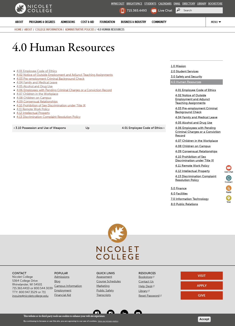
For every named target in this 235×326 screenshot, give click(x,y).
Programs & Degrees (42, 22)
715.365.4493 (137, 10)
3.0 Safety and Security (186, 76)
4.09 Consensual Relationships (37, 101)
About (19, 22)
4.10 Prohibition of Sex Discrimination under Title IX (51, 105)
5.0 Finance (179, 188)
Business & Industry (133, 22)
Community (159, 22)
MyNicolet (117, 3)
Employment (62, 290)
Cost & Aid (87, 22)
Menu (214, 22)
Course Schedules (108, 281)
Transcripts (103, 295)
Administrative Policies (79, 29)
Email (177, 3)
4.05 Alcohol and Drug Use (35, 86)
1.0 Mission (178, 66)
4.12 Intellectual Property (33, 113)
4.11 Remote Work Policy (33, 109)
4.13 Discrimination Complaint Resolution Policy (48, 117)
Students (150, 3)
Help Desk (147, 286)
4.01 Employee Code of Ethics (37, 71)
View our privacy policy (108, 321)
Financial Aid (62, 295)
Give (201, 295)
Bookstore (215, 3)
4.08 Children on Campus (34, 98)
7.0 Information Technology (190, 199)
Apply (228, 192)
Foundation (107, 22)
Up (87, 128)
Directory (188, 3)
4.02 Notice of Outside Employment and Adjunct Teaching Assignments (65, 75)
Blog (57, 281)
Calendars (165, 3)
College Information (48, 29)
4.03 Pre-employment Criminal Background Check (50, 78)
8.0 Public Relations (184, 204)
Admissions (68, 22)
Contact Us (146, 281)
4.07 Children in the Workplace (37, 94)
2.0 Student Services (184, 71)
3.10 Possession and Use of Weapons (40, 128)
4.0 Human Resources (186, 82)
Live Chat (165, 10)
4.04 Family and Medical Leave (37, 82)
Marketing (103, 286)
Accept (204, 319)
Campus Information (68, 286)
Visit (229, 202)
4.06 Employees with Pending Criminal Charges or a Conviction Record (64, 90)
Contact (229, 182)
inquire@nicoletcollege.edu (30, 296)
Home (18, 29)
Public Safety (105, 290)
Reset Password (150, 295)
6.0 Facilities (179, 193)
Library (201, 3)
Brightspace (134, 3)
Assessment (104, 277)
